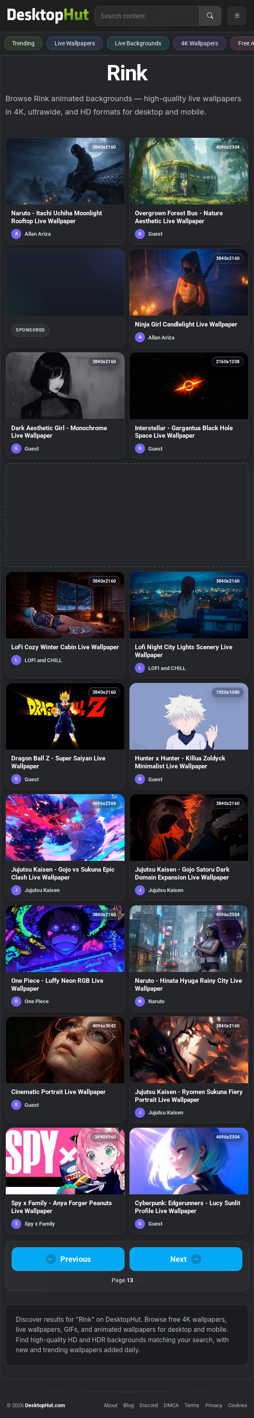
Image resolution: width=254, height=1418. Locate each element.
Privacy (213, 1405)
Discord (148, 1405)
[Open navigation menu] (237, 15)
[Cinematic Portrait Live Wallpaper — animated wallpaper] (65, 1070)
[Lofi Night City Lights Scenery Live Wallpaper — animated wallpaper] (188, 625)
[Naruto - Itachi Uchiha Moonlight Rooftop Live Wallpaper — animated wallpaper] (65, 191)
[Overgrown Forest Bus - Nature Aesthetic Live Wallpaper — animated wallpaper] (188, 191)
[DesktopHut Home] (48, 16)
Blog (128, 1405)
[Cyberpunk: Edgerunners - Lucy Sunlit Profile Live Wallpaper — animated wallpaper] (188, 1181)
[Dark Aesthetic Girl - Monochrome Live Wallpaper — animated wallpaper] (65, 405)
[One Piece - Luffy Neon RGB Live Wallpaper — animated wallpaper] (65, 958)
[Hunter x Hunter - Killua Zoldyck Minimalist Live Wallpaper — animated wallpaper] (188, 736)
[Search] (210, 15)
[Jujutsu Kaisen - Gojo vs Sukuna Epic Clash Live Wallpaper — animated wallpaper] (65, 847)
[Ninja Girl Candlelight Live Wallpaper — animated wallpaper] (188, 298)
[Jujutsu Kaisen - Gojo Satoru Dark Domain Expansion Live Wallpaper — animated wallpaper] (188, 847)
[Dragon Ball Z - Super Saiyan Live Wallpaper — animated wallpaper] (65, 736)
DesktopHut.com (45, 1405)
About (110, 1405)
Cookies (237, 1405)
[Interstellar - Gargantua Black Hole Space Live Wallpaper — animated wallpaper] (188, 405)
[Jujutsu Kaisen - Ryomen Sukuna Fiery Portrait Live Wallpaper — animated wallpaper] (188, 1070)
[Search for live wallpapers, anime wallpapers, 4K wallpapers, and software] (147, 15)
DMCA (171, 1405)
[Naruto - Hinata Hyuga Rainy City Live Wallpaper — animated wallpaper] (188, 958)
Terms (191, 1405)
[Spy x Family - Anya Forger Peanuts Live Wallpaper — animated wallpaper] (65, 1181)
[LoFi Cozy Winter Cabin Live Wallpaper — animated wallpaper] (65, 625)
